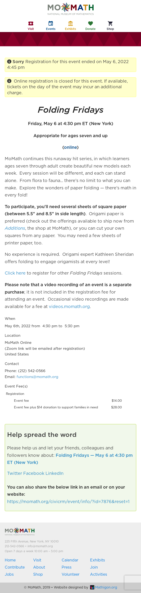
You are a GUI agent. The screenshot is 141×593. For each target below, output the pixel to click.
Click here (15, 273)
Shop (38, 574)
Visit (37, 560)
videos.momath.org (69, 307)
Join (94, 567)
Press (67, 567)
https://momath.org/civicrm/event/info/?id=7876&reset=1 (68, 502)
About (39, 567)
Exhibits (97, 560)
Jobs (9, 574)
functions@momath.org (37, 377)
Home (10, 560)
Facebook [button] (33, 474)
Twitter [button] (14, 474)
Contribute (15, 567)
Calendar (70, 560)
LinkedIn (54, 474)
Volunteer (70, 574)
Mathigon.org (103, 587)
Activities (98, 574)
